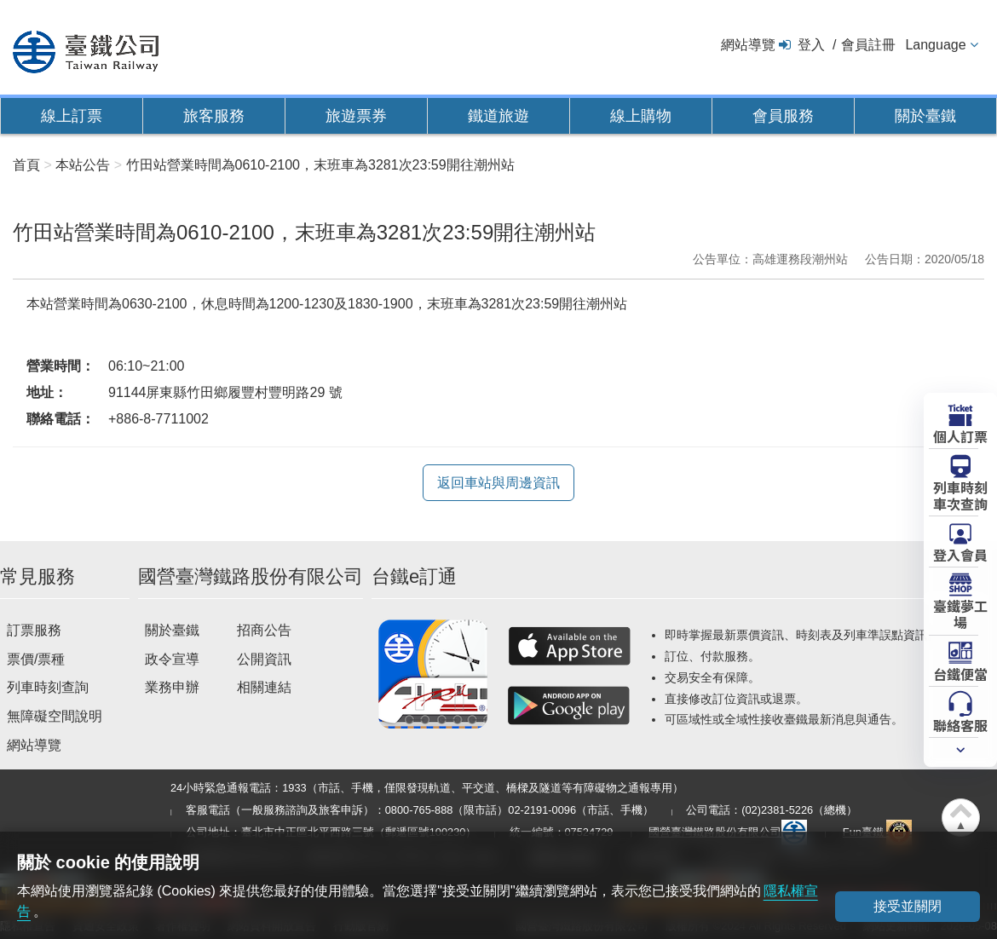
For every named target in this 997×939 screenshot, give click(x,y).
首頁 (26, 165)
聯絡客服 (960, 724)
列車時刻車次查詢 (960, 494)
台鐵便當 (960, 673)
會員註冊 (868, 44)
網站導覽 (748, 44)
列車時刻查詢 (48, 687)
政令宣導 (172, 659)
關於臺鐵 (925, 115)
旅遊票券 (356, 115)
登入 (811, 44)
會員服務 (783, 115)
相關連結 (264, 687)
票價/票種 (36, 659)
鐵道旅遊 (498, 115)
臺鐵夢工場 (960, 613)
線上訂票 (71, 115)
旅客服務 (214, 115)
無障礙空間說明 (54, 716)
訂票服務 (34, 630)
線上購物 (640, 115)
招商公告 (264, 630)
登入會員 (960, 553)
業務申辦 (172, 687)
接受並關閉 (907, 906)
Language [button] (935, 44)
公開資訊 (264, 659)
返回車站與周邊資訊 (498, 482)
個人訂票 (960, 435)
